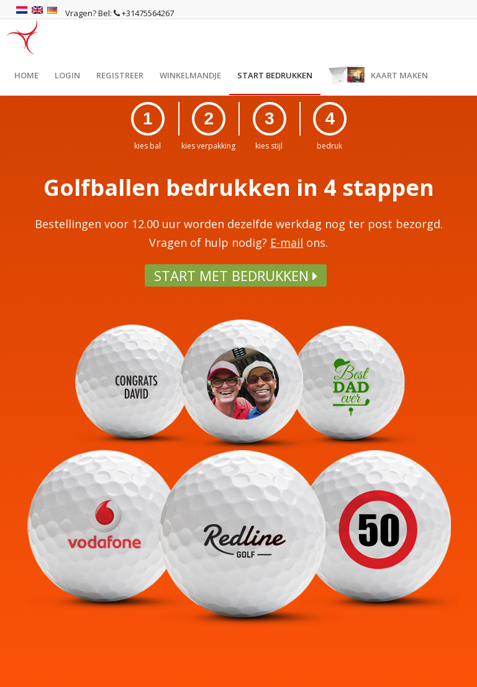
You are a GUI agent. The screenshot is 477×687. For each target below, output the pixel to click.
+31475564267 (144, 13)
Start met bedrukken (235, 275)
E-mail (286, 242)
